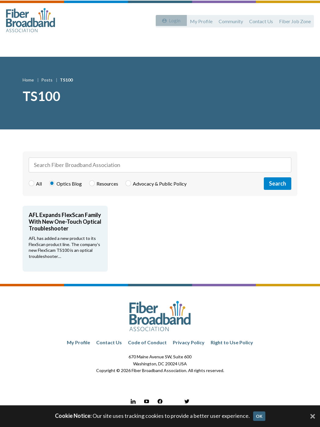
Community (228, 21)
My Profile (197, 21)
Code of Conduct (147, 347)
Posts (47, 85)
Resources (257, 46)
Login (172, 21)
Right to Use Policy (232, 347)
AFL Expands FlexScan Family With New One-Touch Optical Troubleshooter (65, 227)
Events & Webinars (217, 46)
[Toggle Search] (306, 46)
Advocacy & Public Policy (65, 46)
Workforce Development (162, 46)
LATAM (285, 46)
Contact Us (259, 21)
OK (259, 416)
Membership (113, 46)
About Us (20, 46)
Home (29, 85)
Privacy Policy (189, 347)
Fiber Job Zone (294, 21)
